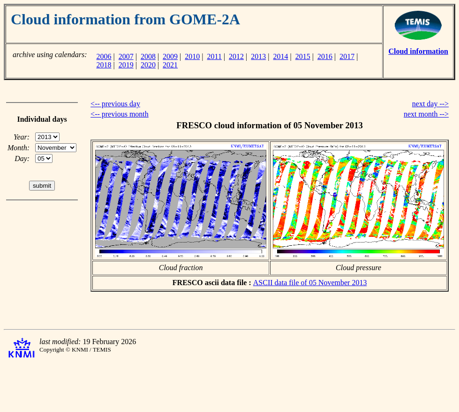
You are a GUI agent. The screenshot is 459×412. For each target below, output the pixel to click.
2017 (346, 56)
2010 (192, 56)
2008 (148, 56)
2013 (258, 56)
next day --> (430, 104)
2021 (170, 65)
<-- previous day (115, 104)
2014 (280, 56)
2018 (103, 65)
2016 (324, 56)
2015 (302, 56)
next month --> (426, 114)
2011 (214, 56)
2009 (170, 56)
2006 (103, 56)
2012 (236, 56)
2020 (148, 65)
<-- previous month (119, 114)
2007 (126, 56)
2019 (126, 65)
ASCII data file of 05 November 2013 (310, 283)
